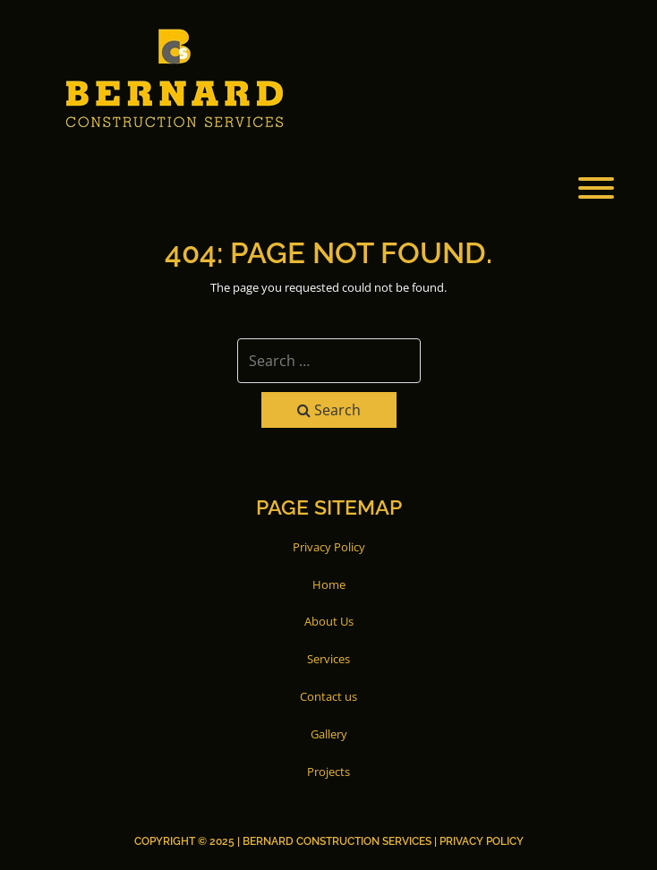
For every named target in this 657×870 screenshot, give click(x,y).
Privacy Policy (329, 547)
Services (328, 659)
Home (329, 584)
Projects (328, 771)
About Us (329, 621)
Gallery (329, 734)
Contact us (328, 696)
